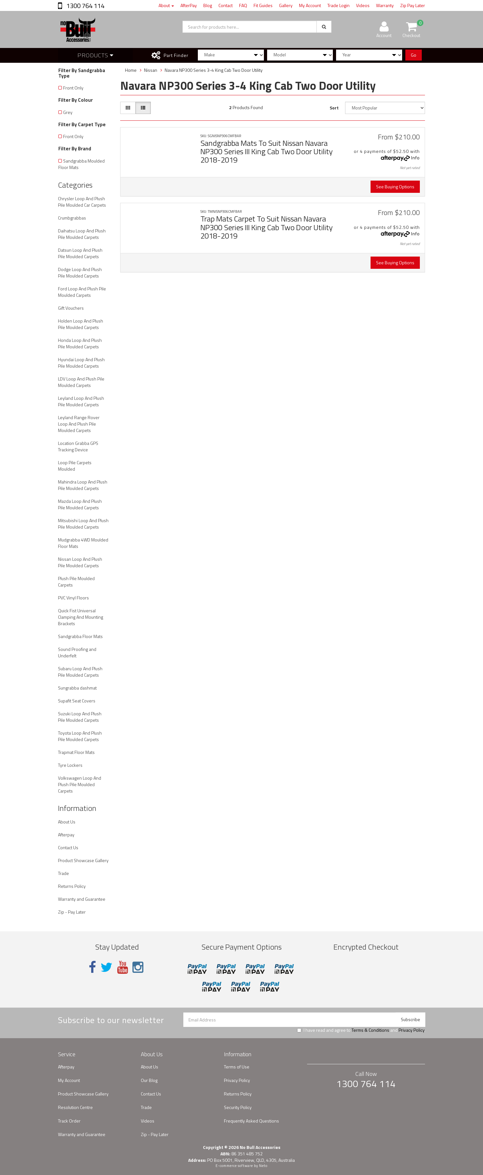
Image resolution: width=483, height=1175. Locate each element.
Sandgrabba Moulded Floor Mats (81, 164)
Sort (334, 107)
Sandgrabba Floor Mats (80, 636)
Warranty (385, 5)
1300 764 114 (84, 6)
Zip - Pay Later (72, 911)
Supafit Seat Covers (76, 700)
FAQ (243, 5)
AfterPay (188, 5)
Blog (207, 5)
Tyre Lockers (70, 765)
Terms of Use (236, 1066)
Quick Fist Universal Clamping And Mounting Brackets (80, 617)
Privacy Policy (411, 1030)
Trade (63, 873)
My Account (310, 5)
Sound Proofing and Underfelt (77, 652)
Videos (363, 5)
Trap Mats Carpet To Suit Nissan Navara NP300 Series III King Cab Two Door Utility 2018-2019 (266, 227)
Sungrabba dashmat (77, 687)
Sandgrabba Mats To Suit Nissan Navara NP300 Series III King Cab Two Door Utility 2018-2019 (266, 151)
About (166, 5)
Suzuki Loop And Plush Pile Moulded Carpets (79, 716)
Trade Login (338, 5)
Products (95, 55)
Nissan (150, 70)
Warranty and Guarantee (81, 899)
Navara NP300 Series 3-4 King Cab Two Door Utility (214, 70)
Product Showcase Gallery (83, 860)
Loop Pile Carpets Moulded (75, 465)
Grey (67, 112)
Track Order (69, 1120)
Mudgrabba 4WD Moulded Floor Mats (83, 543)
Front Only (73, 87)
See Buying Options (395, 186)
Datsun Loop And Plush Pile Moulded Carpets (80, 253)
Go (413, 55)
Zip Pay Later (412, 5)
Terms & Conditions (370, 1030)
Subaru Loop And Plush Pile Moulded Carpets (80, 671)
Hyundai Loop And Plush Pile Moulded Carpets (81, 362)
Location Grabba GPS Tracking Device (78, 446)
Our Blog (149, 1080)
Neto (263, 1165)
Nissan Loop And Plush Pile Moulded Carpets (80, 562)
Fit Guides (263, 5)
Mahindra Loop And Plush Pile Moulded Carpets (82, 485)
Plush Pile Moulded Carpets (76, 581)
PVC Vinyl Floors (73, 597)
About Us (66, 821)
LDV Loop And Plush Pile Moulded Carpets (81, 382)
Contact (225, 5)
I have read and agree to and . (361, 1030)
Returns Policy (72, 886)
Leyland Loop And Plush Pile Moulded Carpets (81, 401)
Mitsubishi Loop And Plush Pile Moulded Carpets (83, 523)
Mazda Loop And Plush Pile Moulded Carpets (80, 504)
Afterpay (66, 834)
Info (415, 157)
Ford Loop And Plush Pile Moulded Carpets (82, 291)
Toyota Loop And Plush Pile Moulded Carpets (80, 736)
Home (131, 70)
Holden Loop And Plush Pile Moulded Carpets (80, 324)
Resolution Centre (75, 1107)
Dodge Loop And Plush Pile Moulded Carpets (80, 272)
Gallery (286, 5)
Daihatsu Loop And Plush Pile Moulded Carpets (82, 233)
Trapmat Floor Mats (76, 752)
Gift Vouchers (71, 308)
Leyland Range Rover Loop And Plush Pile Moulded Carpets (79, 424)
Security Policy (238, 1107)
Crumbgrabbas (72, 217)
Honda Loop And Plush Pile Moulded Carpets (80, 343)
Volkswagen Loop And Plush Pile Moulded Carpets (79, 784)
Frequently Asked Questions (251, 1120)
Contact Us (68, 847)
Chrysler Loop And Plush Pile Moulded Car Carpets (82, 201)
